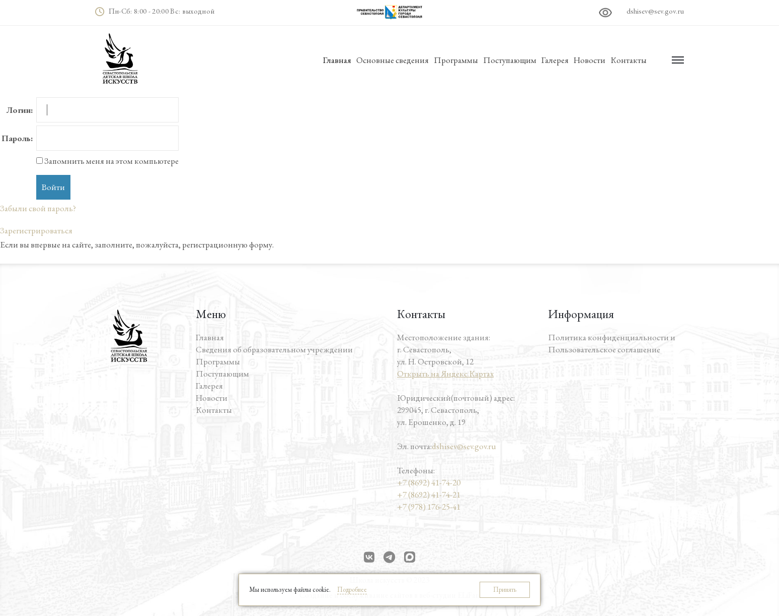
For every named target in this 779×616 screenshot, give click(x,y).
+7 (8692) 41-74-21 (428, 494)
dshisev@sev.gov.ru (655, 11)
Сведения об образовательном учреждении (274, 349)
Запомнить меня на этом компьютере (111, 160)
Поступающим (509, 60)
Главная (210, 337)
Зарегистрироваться (36, 230)
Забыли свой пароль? (38, 208)
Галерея (555, 60)
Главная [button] (337, 60)
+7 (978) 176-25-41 (428, 506)
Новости (589, 60)
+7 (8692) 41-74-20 (428, 482)
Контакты (628, 60)
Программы (456, 60)
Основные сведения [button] (392, 60)
